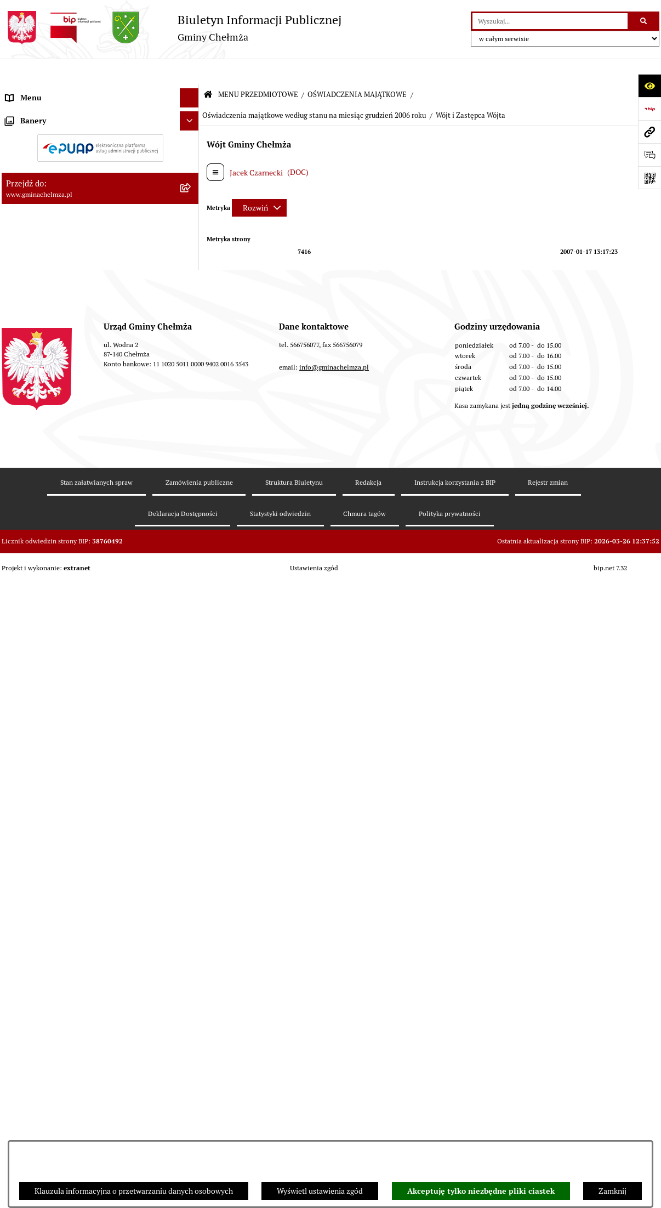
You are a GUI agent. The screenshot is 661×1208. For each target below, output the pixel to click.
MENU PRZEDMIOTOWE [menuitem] (47, 91)
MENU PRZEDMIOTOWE (258, 68)
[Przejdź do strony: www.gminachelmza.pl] (649, 131)
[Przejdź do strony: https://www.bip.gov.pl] (649, 108)
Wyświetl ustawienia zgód (320, 1191)
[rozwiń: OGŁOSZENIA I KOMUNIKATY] (191, 117)
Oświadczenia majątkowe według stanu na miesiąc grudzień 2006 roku (314, 89)
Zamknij (612, 1191)
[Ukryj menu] (189, 72)
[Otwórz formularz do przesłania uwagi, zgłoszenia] (649, 154)
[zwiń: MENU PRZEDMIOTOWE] (191, 91)
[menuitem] (100, 117)
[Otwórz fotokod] (649, 177)
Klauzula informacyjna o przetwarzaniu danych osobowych (134, 1191)
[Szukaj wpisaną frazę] (644, 21)
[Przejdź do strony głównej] (171, 27)
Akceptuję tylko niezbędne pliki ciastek (481, 1191)
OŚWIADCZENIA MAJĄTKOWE (357, 68)
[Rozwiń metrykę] (259, 181)
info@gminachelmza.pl (334, 1061)
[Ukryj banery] (189, 880)
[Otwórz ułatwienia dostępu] (649, 85)
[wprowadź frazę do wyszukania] (550, 21)
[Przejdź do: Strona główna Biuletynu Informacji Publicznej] (208, 69)
